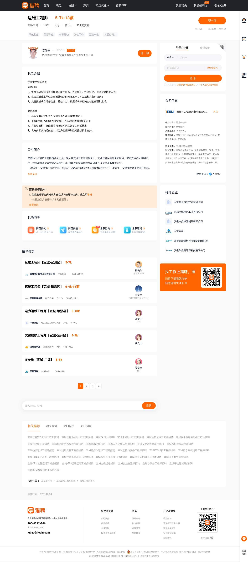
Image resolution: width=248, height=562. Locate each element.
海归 (86, 5)
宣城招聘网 (46, 481)
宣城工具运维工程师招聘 (121, 443)
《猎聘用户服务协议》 (186, 85)
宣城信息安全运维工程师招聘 (43, 437)
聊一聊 (212, 20)
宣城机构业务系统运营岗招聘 (67, 443)
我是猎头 (181, 5)
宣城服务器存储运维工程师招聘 (193, 437)
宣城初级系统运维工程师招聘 (43, 457)
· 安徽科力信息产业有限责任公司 (75, 55)
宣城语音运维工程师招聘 (160, 437)
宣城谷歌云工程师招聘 (155, 463)
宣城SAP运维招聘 (105, 437)
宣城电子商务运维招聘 (176, 457)
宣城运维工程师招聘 (65, 481)
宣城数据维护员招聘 (38, 443)
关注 (215, 111)
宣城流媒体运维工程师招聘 (100, 450)
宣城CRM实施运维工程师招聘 (43, 463)
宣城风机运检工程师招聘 (180, 443)
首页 (46, 5)
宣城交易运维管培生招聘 (150, 443)
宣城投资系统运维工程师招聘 (77, 457)
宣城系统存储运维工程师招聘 (111, 457)
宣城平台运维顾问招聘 (181, 463)
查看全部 (32, 174)
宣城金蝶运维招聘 (105, 463)
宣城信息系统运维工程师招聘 (77, 437)
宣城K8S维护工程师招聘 (162, 450)
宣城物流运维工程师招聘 (41, 450)
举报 (89, 194)
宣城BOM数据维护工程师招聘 (43, 470)
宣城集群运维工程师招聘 (130, 437)
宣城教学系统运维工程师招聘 (194, 450)
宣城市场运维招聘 (95, 443)
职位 (58, 5)
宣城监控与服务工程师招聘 (132, 450)
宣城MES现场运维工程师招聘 (78, 463)
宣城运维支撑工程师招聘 (70, 450)
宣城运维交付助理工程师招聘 (145, 457)
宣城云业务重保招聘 (129, 463)
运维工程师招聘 (87, 481)
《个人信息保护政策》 (208, 85)
